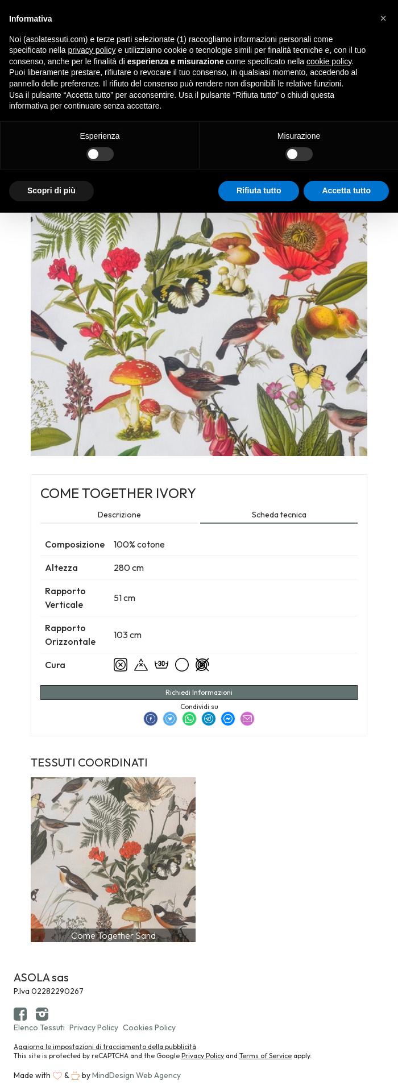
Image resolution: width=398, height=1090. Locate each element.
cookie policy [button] (328, 61)
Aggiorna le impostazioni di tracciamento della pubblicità (105, 1046)
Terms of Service (265, 1055)
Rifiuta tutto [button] (259, 190)
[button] (383, 18)
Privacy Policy (93, 1027)
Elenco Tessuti (39, 1027)
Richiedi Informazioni (199, 692)
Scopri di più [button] (51, 190)
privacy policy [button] (92, 50)
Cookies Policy (149, 1027)
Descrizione (119, 514)
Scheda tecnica (279, 514)
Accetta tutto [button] (346, 190)
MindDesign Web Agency (136, 1075)
